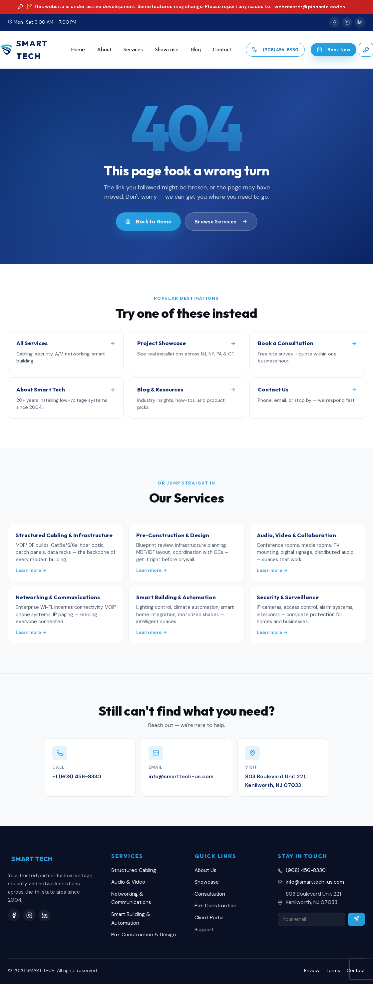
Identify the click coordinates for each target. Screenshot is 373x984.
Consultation (209, 894)
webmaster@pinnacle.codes (309, 7)
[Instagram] (347, 22)
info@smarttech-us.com (315, 882)
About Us (205, 870)
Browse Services (220, 221)
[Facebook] (334, 22)
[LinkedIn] (359, 22)
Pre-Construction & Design (143, 934)
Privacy (312, 970)
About (104, 49)
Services (133, 49)
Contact (222, 49)
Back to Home (148, 221)
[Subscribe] (356, 919)
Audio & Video (128, 882)
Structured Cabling (133, 870)
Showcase (167, 49)
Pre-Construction (215, 905)
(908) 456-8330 (306, 870)
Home (78, 49)
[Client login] (366, 50)
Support (203, 929)
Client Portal (208, 917)
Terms (333, 970)
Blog (195, 49)
